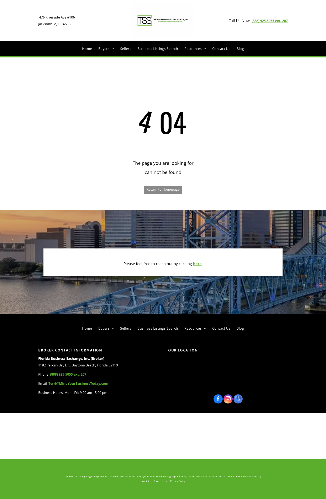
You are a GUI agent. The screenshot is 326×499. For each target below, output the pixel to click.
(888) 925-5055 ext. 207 (270, 21)
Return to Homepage (163, 189)
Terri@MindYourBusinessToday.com (78, 383)
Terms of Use (161, 481)
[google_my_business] (238, 399)
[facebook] (218, 399)
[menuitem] (87, 48)
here (197, 263)
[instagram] (228, 399)
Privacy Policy (177, 481)
